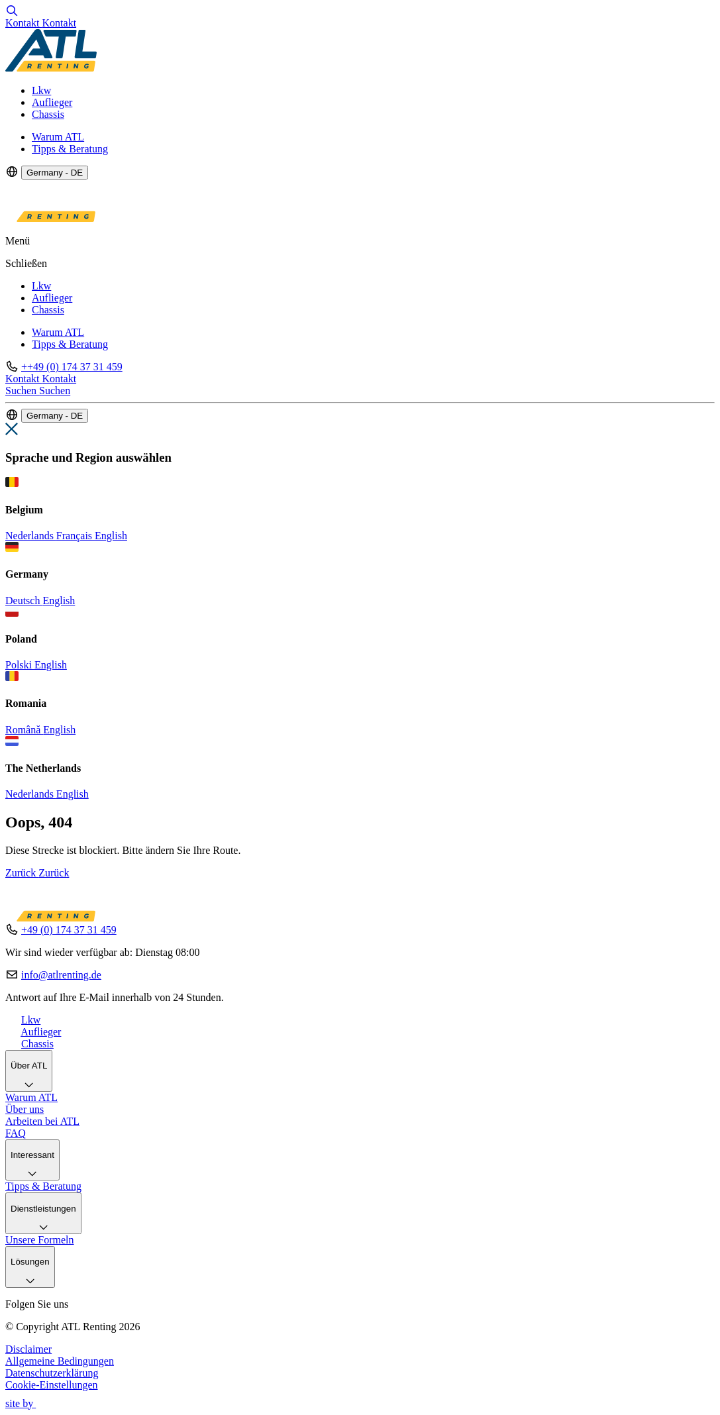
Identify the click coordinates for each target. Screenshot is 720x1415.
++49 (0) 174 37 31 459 (72, 366)
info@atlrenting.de (61, 974)
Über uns (24, 1109)
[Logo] (51, 68)
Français (75, 535)
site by (26, 1403)
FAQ (15, 1133)
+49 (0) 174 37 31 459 (69, 929)
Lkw (41, 90)
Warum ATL (58, 136)
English (111, 535)
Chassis (48, 114)
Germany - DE (54, 173)
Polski (19, 664)
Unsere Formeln (39, 1239)
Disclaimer (28, 1349)
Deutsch (23, 600)
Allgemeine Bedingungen (59, 1361)
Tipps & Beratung (70, 148)
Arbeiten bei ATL (42, 1121)
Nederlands (30, 535)
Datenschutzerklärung (51, 1373)
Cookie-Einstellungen (51, 1384)
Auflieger (52, 102)
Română (24, 729)
